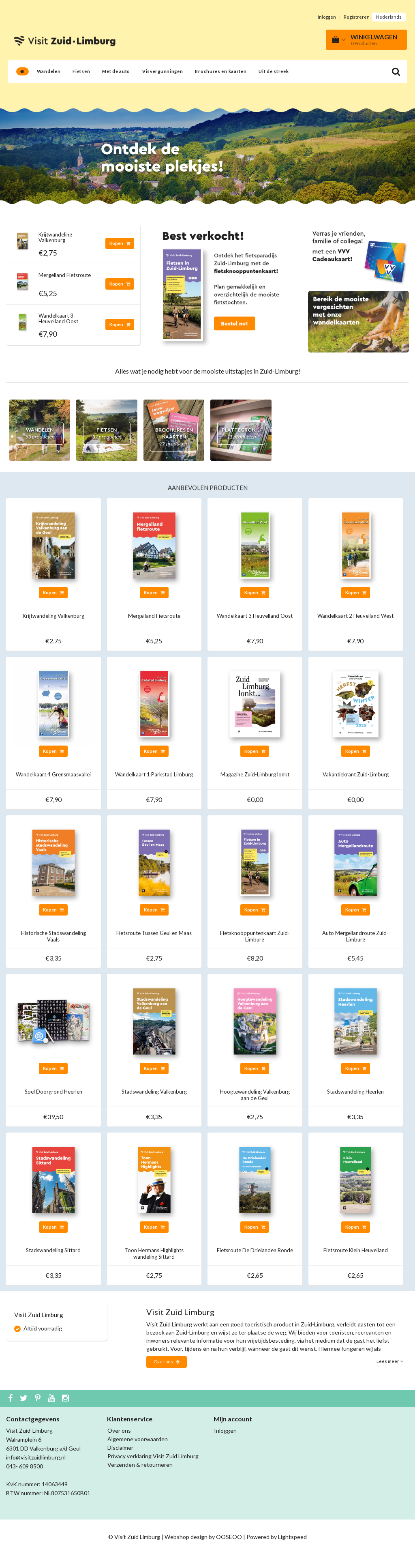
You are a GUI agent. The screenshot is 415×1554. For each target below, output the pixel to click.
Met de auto (116, 71)
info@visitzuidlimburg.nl (36, 1457)
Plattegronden (243, 433)
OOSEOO (229, 1536)
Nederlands (389, 16)
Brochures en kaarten (220, 71)
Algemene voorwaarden (137, 1439)
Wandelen (49, 71)
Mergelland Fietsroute (65, 275)
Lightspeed (292, 1536)
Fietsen (81, 71)
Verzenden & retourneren (140, 1464)
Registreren (357, 16)
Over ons (167, 1361)
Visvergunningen (162, 71)
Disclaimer (120, 1447)
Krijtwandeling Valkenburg (55, 237)
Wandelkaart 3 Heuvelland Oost (58, 318)
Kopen (119, 243)
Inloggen (327, 16)
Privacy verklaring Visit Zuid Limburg (153, 1456)
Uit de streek (274, 71)
